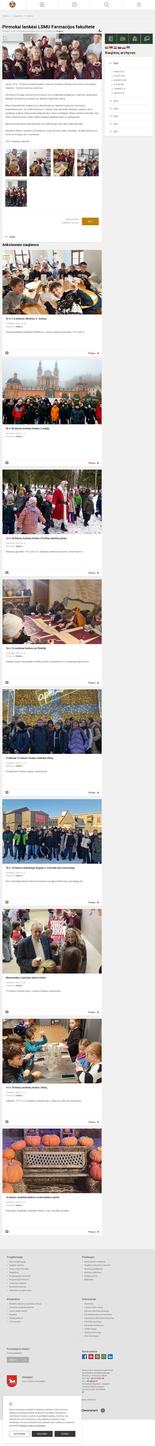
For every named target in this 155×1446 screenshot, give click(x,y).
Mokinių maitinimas (92, 1272)
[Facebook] (84, 1356)
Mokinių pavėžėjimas (93, 1269)
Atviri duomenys (91, 1336)
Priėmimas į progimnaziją (20, 1290)
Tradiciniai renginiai (17, 1283)
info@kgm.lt (92, 1381)
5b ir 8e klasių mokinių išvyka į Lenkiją (27, 428)
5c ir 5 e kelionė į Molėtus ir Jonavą (26, 318)
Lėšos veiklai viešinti (18, 1311)
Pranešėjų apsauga (92, 1321)
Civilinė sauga (90, 1329)
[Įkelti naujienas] (42, 4)
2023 (115, 116)
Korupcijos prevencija (93, 1325)
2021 (115, 131)
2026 (115, 63)
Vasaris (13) (119, 89)
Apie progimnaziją (17, 1262)
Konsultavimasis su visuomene (98, 1314)
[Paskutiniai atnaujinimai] (74, 4)
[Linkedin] (110, 1356)
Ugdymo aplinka (16, 1265)
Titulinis (5, 16)
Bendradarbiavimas (17, 1287)
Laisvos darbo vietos (93, 1307)
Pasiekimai (14, 1272)
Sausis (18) (119, 93)
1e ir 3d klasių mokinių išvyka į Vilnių (26, 1087)
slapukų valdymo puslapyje (33, 1425)
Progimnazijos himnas (19, 1279)
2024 (115, 109)
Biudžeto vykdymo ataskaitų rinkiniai (25, 1304)
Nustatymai (19, 1434)
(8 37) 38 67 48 (97, 1378)
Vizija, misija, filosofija (19, 1269)
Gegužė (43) (119, 76)
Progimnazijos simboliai (19, 1276)
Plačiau (91, 353)
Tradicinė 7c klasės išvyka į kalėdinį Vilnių (29, 758)
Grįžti (12, 236)
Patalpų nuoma (91, 1276)
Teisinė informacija (92, 1332)
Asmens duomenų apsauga (96, 1311)
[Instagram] (97, 1356)
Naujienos (18, 16)
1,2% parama (14, 1321)
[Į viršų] (103, 1410)
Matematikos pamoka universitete (26, 977)
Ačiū (90, 221)
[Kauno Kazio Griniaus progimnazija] (12, 4)
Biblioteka (88, 1279)
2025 (115, 101)
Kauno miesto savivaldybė (33, 1381)
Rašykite (13, 1360)
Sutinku (65, 1434)
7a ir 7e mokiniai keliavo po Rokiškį (26, 648)
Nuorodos (88, 1304)
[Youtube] (91, 1356)
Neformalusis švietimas (94, 1262)
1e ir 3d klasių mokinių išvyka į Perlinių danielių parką (36, 538)
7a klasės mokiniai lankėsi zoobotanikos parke (32, 1197)
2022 (115, 124)
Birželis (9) (119, 72)
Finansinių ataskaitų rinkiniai (21, 1307)
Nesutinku (42, 1434)
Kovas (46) (119, 84)
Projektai (13, 1314)
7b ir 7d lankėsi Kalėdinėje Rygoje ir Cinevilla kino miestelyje (40, 867)
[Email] (103, 1356)
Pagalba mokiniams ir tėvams (97, 1265)
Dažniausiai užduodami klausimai (99, 1318)
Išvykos (30, 16)
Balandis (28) (120, 80)
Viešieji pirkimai (16, 1318)
